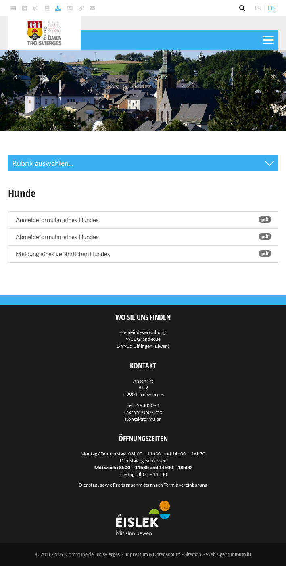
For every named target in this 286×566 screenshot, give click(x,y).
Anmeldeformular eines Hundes (143, 219)
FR (258, 8)
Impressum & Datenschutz (152, 554)
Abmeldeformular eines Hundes (143, 236)
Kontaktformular (143, 419)
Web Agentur (220, 554)
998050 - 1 (148, 405)
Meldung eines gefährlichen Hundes (143, 253)
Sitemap (192, 554)
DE (272, 8)
